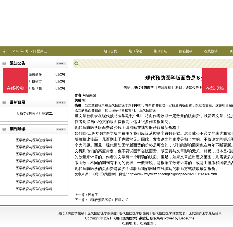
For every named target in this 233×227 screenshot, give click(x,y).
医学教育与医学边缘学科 (34, 140)
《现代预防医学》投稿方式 (108, 200)
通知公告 (192, 87)
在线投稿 (211, 51)
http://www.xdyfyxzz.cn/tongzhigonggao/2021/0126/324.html (172, 174)
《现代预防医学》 (104, 174)
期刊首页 (110, 51)
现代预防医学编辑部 (102, 213)
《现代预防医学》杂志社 (130, 218)
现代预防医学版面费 (134, 213)
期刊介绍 (160, 51)
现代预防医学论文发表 (169, 213)
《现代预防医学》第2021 (34, 113)
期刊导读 (135, 51)
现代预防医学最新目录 (205, 213)
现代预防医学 (144, 87)
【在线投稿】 (164, 87)
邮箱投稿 (185, 51)
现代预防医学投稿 (71, 213)
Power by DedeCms (179, 218)
